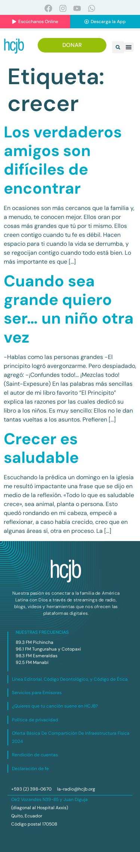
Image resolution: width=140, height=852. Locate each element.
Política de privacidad (35, 720)
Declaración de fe (30, 769)
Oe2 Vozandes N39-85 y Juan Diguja (49, 799)
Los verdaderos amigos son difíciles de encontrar (63, 160)
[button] (118, 47)
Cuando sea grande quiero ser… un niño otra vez (69, 309)
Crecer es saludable (41, 448)
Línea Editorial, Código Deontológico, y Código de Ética (70, 679)
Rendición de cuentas (35, 755)
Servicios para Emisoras (37, 693)
